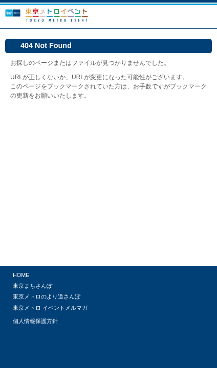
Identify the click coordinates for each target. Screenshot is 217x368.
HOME (21, 275)
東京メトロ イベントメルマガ (50, 308)
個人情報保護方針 (35, 321)
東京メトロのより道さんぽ (46, 296)
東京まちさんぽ (32, 286)
